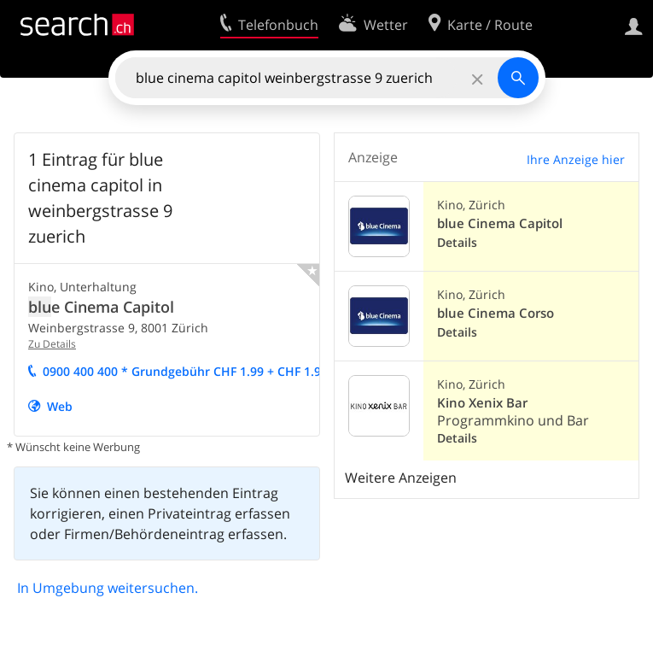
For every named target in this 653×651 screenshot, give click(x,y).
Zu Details (52, 344)
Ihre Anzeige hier (576, 159)
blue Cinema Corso (495, 313)
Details (457, 242)
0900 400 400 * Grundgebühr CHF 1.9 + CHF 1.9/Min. (200, 371)
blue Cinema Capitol (500, 223)
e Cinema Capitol (101, 306)
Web (60, 406)
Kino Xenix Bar (482, 403)
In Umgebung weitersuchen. (107, 587)
